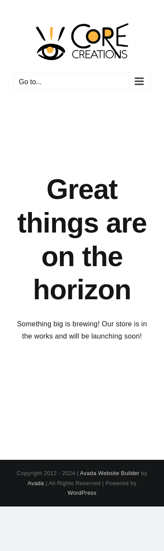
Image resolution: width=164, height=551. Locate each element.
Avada (36, 483)
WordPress (81, 492)
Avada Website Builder (110, 473)
